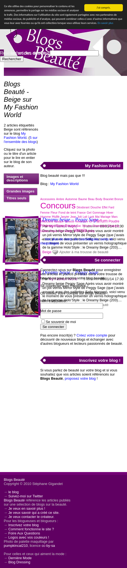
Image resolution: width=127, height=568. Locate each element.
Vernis (80, 230)
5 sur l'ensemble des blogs (20, 140)
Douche (95, 207)
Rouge (70, 226)
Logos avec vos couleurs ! (28, 537)
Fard (111, 207)
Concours (57, 205)
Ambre (60, 199)
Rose (60, 226)
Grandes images (20, 191)
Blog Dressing (19, 562)
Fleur (54, 212)
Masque (59, 221)
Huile (55, 217)
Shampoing (100, 225)
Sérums (86, 225)
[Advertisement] (81, 115)
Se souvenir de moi (61, 322)
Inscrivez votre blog (23, 525)
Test (60, 231)
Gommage (98, 212)
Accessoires (47, 199)
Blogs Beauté (14, 480)
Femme (45, 212)
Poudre (114, 221)
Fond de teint (67, 212)
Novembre (81, 221)
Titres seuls (16, 198)
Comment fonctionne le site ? (31, 529)
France (81, 212)
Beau (91, 199)
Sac (78, 225)
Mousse (69, 221)
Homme (45, 216)
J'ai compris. (104, 7)
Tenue (53, 231)
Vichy (91, 231)
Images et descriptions (17, 178)
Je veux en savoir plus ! (26, 508)
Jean (73, 216)
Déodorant (83, 207)
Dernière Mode (20, 558)
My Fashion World (15, 135)
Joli (79, 216)
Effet (104, 207)
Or (90, 221)
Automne (71, 199)
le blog (13, 492)
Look (91, 216)
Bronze (118, 199)
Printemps (47, 226)
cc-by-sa (48, 546)
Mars (115, 216)
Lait (85, 216)
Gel (89, 212)
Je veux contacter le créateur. (31, 517)
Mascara (46, 221)
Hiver (110, 212)
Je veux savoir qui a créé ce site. (34, 513)
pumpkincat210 (16, 546)
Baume (82, 199)
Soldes (44, 231)
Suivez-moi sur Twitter (25, 496)
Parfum (100, 221)
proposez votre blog (80, 378)
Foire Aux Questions (24, 533)
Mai (97, 216)
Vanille (68, 231)
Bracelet (108, 199)
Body (98, 199)
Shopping (113, 225)
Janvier (64, 216)
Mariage (105, 216)
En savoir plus (105, 23)
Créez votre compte (92, 335)
